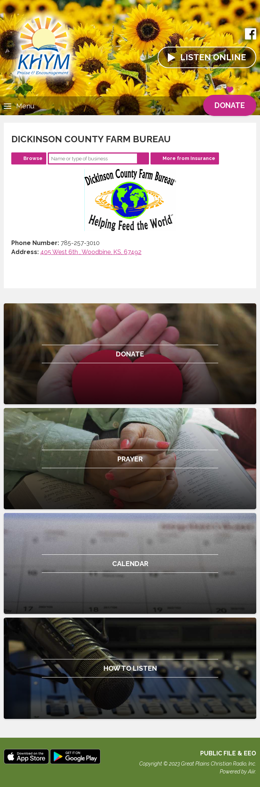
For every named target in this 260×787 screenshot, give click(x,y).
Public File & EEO (228, 753)
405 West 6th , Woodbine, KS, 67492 (90, 252)
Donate (229, 102)
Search (143, 158)
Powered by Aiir (237, 772)
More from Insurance (189, 158)
